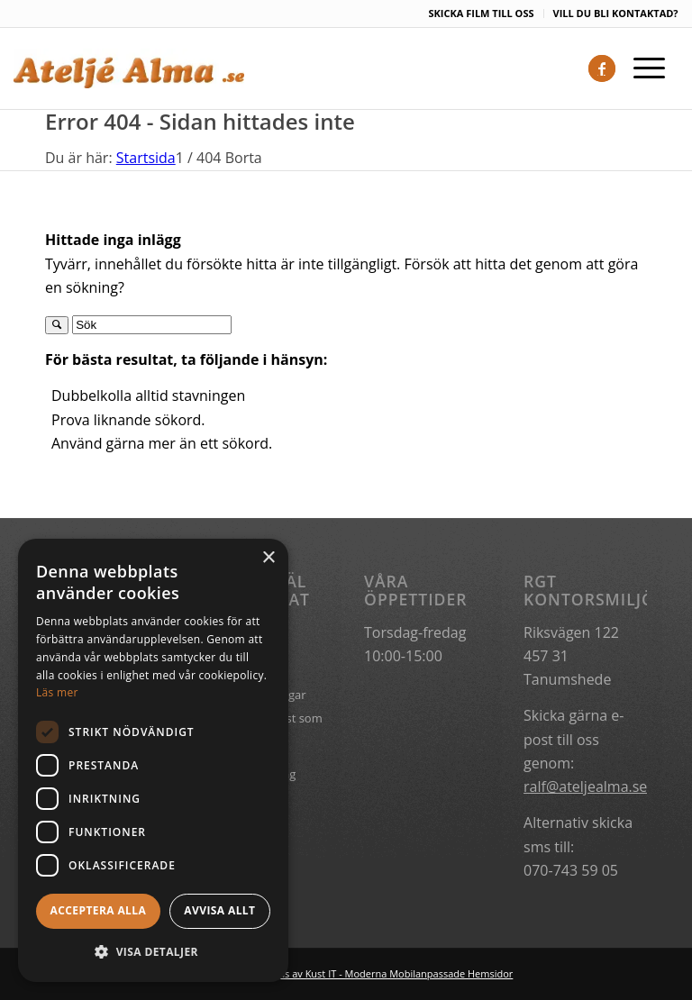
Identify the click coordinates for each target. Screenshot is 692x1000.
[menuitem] (481, 13)
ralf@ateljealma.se (585, 786)
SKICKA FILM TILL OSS (480, 13)
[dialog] (153, 760)
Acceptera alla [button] (98, 910)
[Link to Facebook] (601, 68)
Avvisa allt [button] (219, 910)
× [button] (268, 558)
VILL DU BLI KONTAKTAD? (615, 13)
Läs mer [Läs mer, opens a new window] (57, 692)
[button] (153, 952)
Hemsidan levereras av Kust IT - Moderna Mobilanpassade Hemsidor (355, 973)
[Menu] (640, 68)
